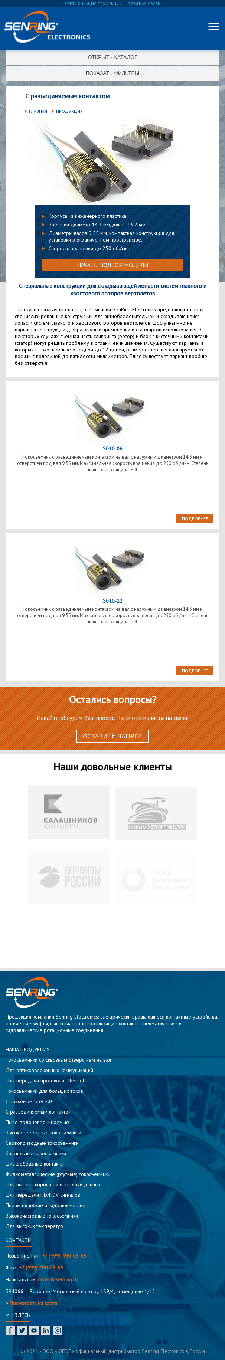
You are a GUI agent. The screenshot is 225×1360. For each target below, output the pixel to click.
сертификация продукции (94, 3)
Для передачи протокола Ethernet (45, 1080)
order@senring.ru (58, 1279)
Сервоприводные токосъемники (42, 1143)
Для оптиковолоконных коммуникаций (49, 1070)
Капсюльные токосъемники (36, 1153)
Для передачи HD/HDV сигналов (43, 1195)
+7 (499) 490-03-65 (64, 1255)
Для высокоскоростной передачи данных (53, 1184)
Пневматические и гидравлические (45, 1205)
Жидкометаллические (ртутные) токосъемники (58, 1174)
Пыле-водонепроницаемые (37, 1122)
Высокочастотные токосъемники (42, 1215)
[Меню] (213, 26)
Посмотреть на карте (33, 1303)
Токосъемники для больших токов (44, 1091)
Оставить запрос (113, 736)
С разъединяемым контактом (39, 1111)
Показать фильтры (113, 73)
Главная (38, 111)
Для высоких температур (34, 1226)
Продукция (69, 111)
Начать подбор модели (112, 265)
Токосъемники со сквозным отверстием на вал (58, 1059)
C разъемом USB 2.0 (29, 1101)
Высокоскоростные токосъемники (43, 1132)
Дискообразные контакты (34, 1163)
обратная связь (143, 3)
